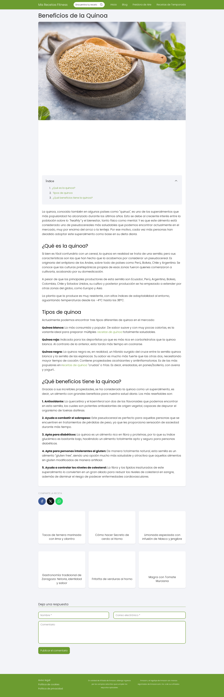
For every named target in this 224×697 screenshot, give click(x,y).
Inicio (114, 4)
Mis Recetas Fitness (53, 4)
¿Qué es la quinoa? (63, 188)
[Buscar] (101, 4)
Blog (124, 4)
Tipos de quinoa (62, 193)
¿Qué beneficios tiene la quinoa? (73, 198)
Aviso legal (44, 680)
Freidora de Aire (142, 4)
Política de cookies (48, 684)
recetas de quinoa (109, 332)
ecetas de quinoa (75, 365)
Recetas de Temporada (171, 4)
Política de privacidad (50, 688)
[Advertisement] (112, 147)
